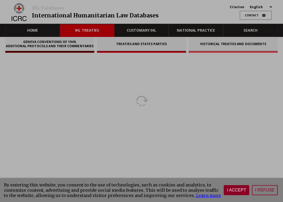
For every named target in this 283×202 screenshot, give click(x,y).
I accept (236, 190)
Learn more (208, 195)
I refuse (265, 190)
